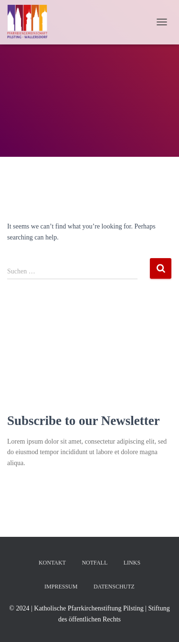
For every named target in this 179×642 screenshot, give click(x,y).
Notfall (94, 562)
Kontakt (52, 562)
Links (132, 562)
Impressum (60, 586)
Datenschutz (114, 586)
